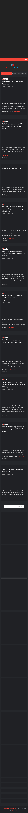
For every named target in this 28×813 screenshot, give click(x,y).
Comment (4, 113)
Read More (17, 111)
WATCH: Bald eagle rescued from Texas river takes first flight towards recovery (13, 384)
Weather (6, 79)
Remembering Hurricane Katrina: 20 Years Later (13, 82)
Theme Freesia (14, 810)
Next (19, 506)
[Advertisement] (14, 41)
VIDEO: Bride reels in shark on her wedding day (12, 470)
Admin (3, 86)
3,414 (15, 506)
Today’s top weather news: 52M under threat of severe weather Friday (12, 126)
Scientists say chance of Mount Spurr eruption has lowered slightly (13, 341)
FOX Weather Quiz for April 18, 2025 (13, 168)
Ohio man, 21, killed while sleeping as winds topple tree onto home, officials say (13, 208)
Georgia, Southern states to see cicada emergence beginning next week (12, 297)
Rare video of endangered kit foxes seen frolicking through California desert (13, 428)
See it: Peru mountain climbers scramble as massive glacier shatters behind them (13, 253)
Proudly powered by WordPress (9, 808)
